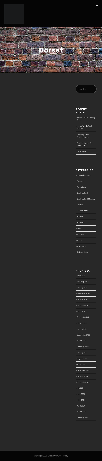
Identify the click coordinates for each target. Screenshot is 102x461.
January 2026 (82, 287)
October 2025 (82, 299)
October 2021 (82, 376)
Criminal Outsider (84, 175)
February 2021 (83, 417)
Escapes (80, 181)
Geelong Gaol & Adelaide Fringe (83, 135)
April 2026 (81, 275)
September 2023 (83, 335)
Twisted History (83, 252)
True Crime (81, 246)
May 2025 (81, 311)
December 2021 (83, 370)
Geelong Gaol (82, 193)
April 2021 (81, 406)
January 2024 (82, 329)
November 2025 (83, 293)
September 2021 (83, 382)
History (80, 205)
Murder (80, 216)
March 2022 (82, 364)
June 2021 (81, 394)
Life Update (81, 151)
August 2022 (82, 358)
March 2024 (82, 323)
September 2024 (83, 317)
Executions (81, 187)
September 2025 (83, 305)
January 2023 (82, 352)
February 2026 (83, 281)
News (79, 228)
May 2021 (81, 400)
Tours (79, 240)
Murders (80, 222)
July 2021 (80, 388)
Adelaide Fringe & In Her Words (85, 144)
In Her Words (82, 210)
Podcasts (80, 234)
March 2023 (82, 341)
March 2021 (82, 411)
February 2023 (83, 346)
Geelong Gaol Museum (86, 199)
